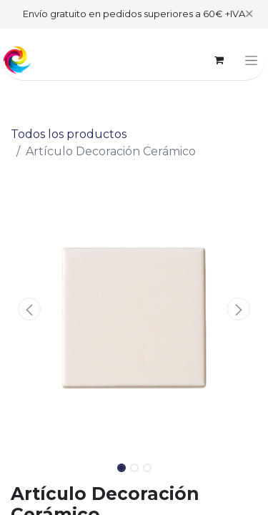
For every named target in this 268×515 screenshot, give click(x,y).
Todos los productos (68, 134)
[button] (29, 309)
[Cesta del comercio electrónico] (219, 60)
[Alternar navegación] (251, 60)
